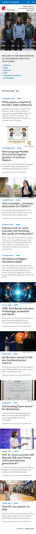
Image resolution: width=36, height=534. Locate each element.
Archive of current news (25, 529)
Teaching (6, 70)
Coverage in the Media (12, 76)
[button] (28, 2)
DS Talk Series (8, 78)
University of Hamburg (10, 2)
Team (5, 73)
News (5, 68)
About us (6, 65)
